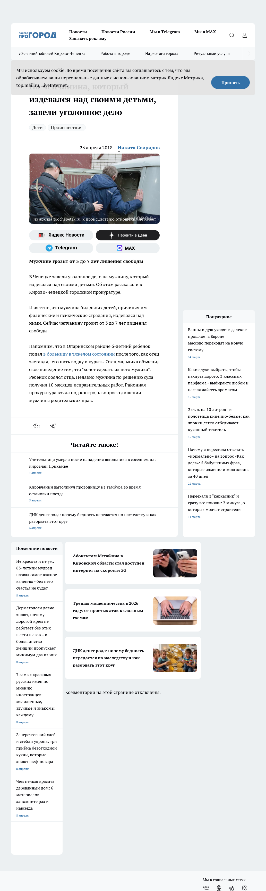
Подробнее (246, 828)
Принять (230, 82)
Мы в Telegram (165, 31)
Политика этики (86, 766)
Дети (37, 127)
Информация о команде (28, 773)
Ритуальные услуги (212, 53)
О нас (15, 766)
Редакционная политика (92, 773)
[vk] (36, 426)
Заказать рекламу (87, 38)
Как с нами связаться (155, 773)
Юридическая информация (159, 766)
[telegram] (54, 426)
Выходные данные (24, 790)
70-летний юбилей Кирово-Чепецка (52, 53)
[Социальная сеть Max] (128, 248)
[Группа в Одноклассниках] (218, 734)
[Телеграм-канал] (61, 248)
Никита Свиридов (139, 147)
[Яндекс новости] (61, 235)
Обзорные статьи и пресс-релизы (35, 779)
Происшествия (67, 127)
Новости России (118, 31)
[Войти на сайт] (244, 35)
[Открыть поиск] (232, 35)
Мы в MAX (205, 31)
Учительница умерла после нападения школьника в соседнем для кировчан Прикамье (94, 466)
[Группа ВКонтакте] (206, 734)
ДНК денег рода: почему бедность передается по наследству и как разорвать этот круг (94, 521)
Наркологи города (162, 53)
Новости (78, 31)
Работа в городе (115, 53)
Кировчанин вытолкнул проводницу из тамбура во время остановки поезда (94, 494)
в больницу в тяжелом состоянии (79, 354)
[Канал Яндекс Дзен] (128, 235)
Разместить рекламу (154, 779)
